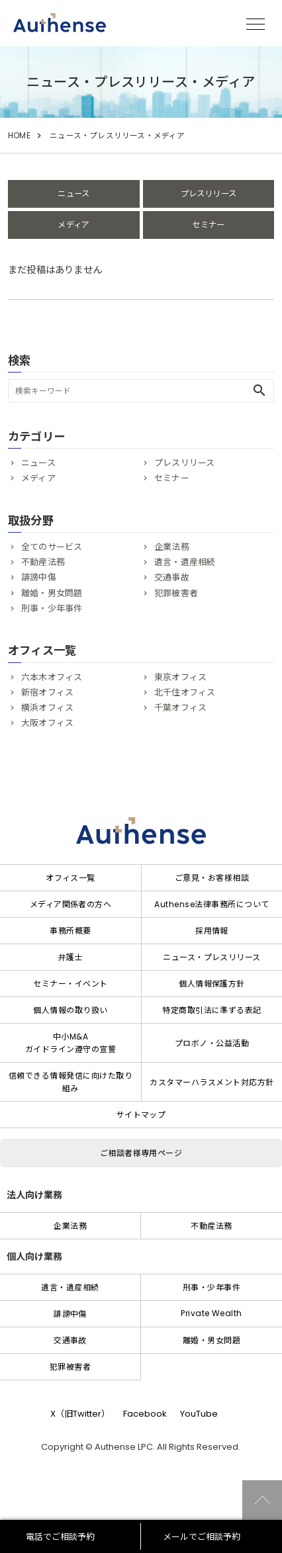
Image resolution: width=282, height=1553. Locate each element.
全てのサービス (51, 547)
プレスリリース (208, 193)
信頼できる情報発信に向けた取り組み (70, 1082)
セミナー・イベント (70, 983)
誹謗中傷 (38, 577)
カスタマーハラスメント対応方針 (211, 1082)
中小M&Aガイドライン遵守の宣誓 (70, 1043)
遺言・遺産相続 (184, 562)
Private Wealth (211, 1313)
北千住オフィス (184, 692)
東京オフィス (180, 677)
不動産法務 (43, 562)
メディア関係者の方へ (71, 904)
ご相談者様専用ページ (141, 1153)
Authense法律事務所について (211, 904)
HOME (19, 135)
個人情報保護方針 (212, 983)
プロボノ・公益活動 (212, 1043)
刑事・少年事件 (51, 608)
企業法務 (171, 547)
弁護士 (70, 957)
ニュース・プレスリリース (212, 957)
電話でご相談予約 (60, 1537)
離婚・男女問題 (51, 593)
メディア (73, 224)
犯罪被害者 (176, 593)
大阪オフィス (47, 723)
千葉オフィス (180, 707)
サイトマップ (141, 1114)
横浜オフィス (47, 707)
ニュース (73, 193)
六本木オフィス (51, 677)
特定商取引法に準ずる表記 (211, 1010)
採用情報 (211, 930)
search (259, 390)
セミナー (208, 224)
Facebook (145, 1413)
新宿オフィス (47, 692)
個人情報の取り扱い (70, 1010)
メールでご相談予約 (201, 1537)
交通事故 (171, 577)
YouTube (199, 1413)
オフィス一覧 (70, 877)
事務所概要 (70, 930)
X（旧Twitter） (80, 1413)
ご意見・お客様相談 (212, 877)
